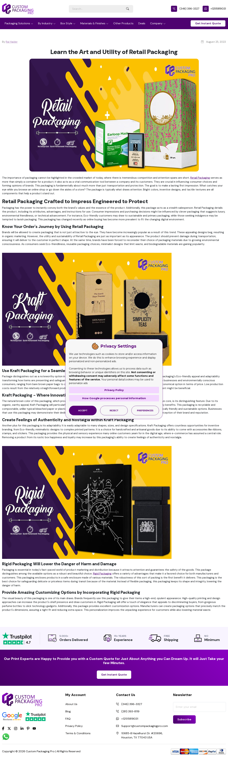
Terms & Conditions (78, 733)
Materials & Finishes (92, 23)
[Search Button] (127, 9)
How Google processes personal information (114, 398)
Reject (114, 410)
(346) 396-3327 (185, 8)
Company (156, 23)
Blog (68, 711)
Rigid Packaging (102, 573)
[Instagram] (15, 728)
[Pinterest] (28, 728)
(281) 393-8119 (130, 711)
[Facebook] (3, 728)
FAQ (68, 718)
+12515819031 (214, 8)
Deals (141, 23)
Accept (82, 410)
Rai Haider (12, 42)
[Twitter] (9, 728)
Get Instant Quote (208, 23)
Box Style (66, 23)
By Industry (45, 23)
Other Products (123, 23)
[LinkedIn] (22, 728)
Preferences (145, 410)
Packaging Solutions (17, 23)
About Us (71, 704)
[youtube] (34, 728)
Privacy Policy (74, 726)
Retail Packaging (200, 178)
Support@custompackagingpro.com (144, 726)
